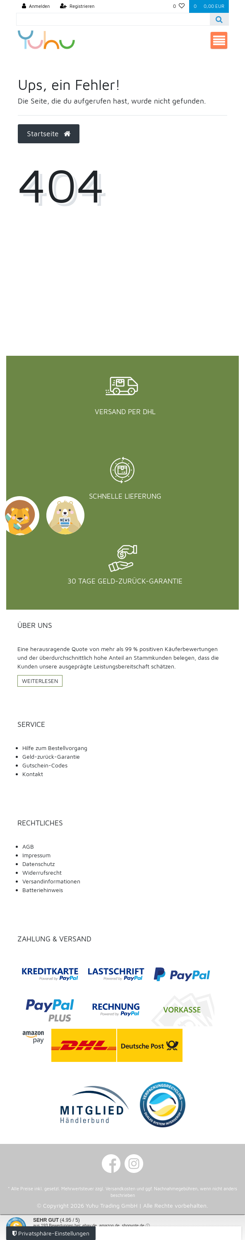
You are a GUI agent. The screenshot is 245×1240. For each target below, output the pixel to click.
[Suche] (219, 19)
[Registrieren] (77, 6)
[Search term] (113, 19)
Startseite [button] (48, 133)
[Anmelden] (35, 6)
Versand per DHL (125, 412)
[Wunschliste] (178, 6)
